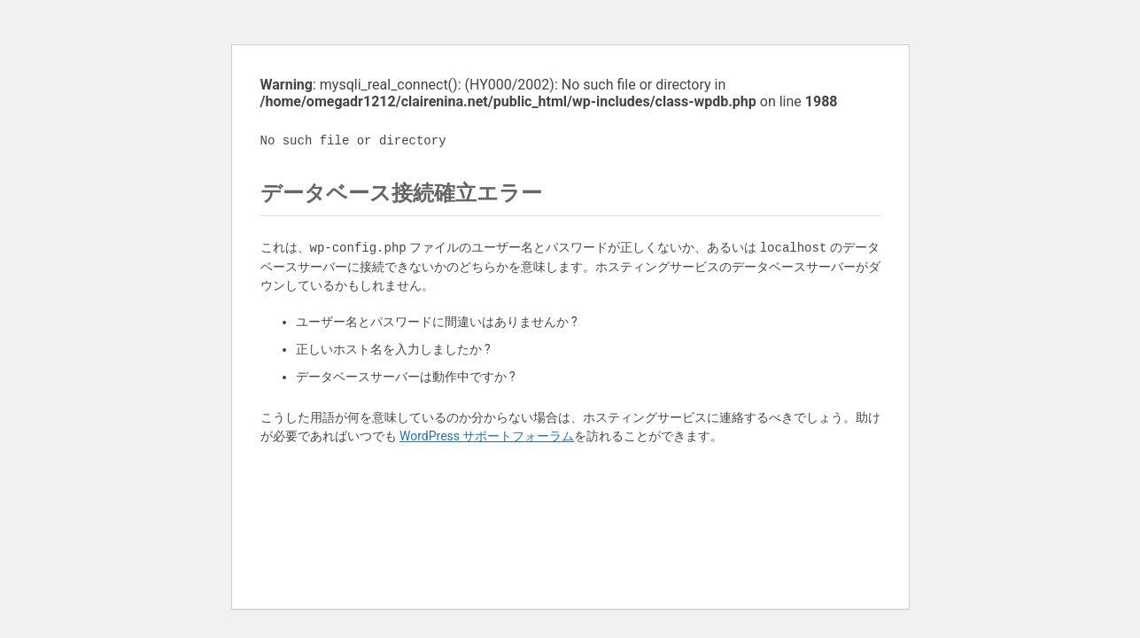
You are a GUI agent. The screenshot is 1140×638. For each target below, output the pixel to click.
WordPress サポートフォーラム (487, 436)
